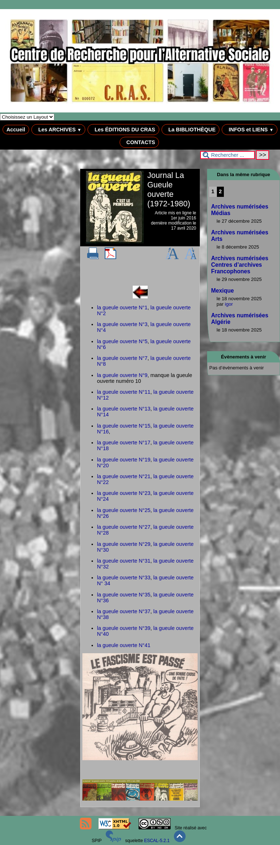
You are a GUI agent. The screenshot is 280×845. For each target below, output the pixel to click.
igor (229, 304)
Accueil (16, 129)
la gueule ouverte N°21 (124, 476)
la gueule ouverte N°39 (124, 628)
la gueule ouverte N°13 (124, 409)
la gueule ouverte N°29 (124, 544)
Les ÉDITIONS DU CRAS (123, 129)
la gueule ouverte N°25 (124, 510)
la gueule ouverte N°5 (122, 341)
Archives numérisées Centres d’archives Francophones (239, 264)
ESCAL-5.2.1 (157, 840)
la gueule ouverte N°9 (122, 375)
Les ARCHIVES (58, 129)
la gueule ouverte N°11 (124, 392)
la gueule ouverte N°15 (124, 426)
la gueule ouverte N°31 (124, 561)
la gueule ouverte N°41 (124, 645)
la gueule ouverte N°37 (124, 611)
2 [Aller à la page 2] (220, 191)
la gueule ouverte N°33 (124, 577)
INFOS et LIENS (249, 129)
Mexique (222, 290)
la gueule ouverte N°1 (122, 307)
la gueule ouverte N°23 (124, 493)
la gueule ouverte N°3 (122, 324)
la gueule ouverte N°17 (124, 442)
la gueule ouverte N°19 (124, 460)
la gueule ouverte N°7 (122, 358)
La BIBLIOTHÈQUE (191, 129)
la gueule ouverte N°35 (124, 595)
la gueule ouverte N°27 (124, 527)
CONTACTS (139, 142)
